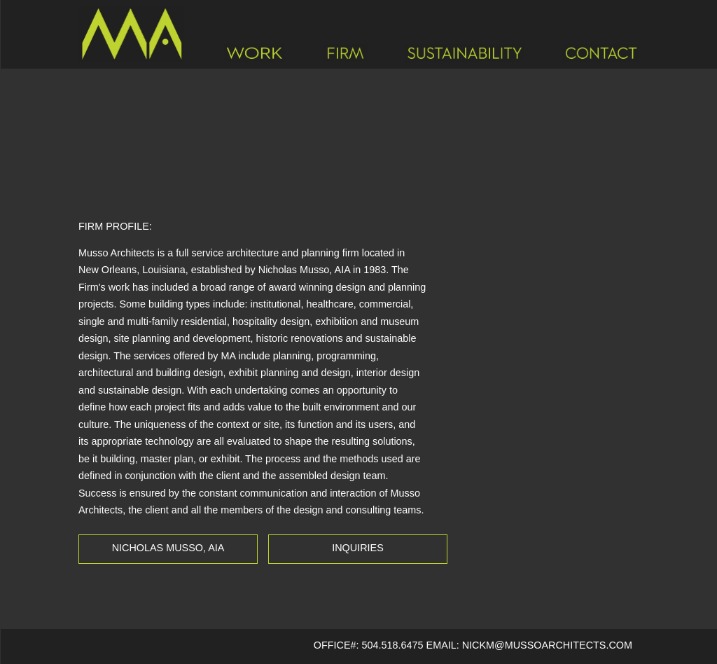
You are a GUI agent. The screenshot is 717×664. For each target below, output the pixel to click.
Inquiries (358, 547)
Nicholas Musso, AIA (168, 547)
